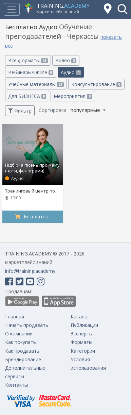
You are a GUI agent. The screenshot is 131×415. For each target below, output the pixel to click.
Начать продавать (26, 325)
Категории (83, 351)
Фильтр (20, 110)
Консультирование (96, 84)
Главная (14, 316)
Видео (65, 60)
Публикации (84, 325)
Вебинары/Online (30, 72)
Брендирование (23, 359)
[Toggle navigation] (11, 9)
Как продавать (22, 351)
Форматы (81, 342)
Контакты (16, 385)
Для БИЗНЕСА (27, 96)
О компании (19, 333)
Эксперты (82, 333)
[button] (122, 9)
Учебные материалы (36, 84)
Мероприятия (73, 96)
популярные (86, 109)
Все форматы (28, 60)
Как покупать (20, 342)
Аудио (71, 72)
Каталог (80, 316)
